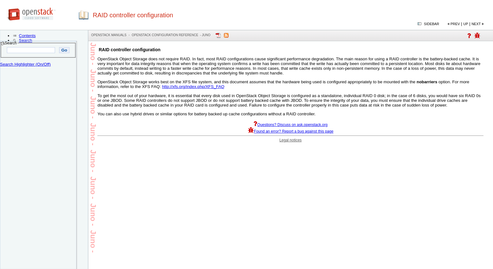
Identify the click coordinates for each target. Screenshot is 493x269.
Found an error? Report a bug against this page (291, 131)
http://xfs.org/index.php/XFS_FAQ (193, 86)
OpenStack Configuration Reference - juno (171, 35)
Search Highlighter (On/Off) (25, 64)
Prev (455, 24)
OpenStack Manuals (108, 35)
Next (476, 24)
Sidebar (431, 24)
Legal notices (291, 140)
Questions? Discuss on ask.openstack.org (290, 125)
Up (465, 24)
